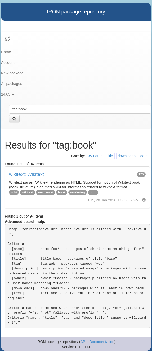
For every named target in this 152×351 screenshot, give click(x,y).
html (93, 192)
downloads (127, 156)
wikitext (27, 192)
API (83, 342)
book (62, 192)
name (95, 156)
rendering (77, 192)
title (110, 156)
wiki (14, 192)
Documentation (101, 342)
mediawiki (45, 192)
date (143, 156)
